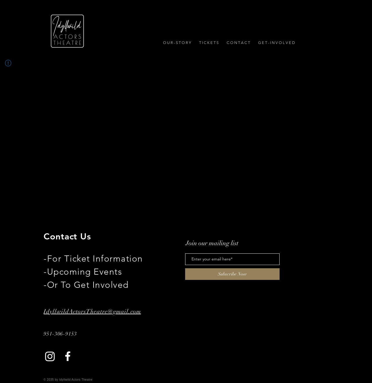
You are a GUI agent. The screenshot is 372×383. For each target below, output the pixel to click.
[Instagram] (50, 356)
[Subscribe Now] (232, 274)
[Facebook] (67, 356)
